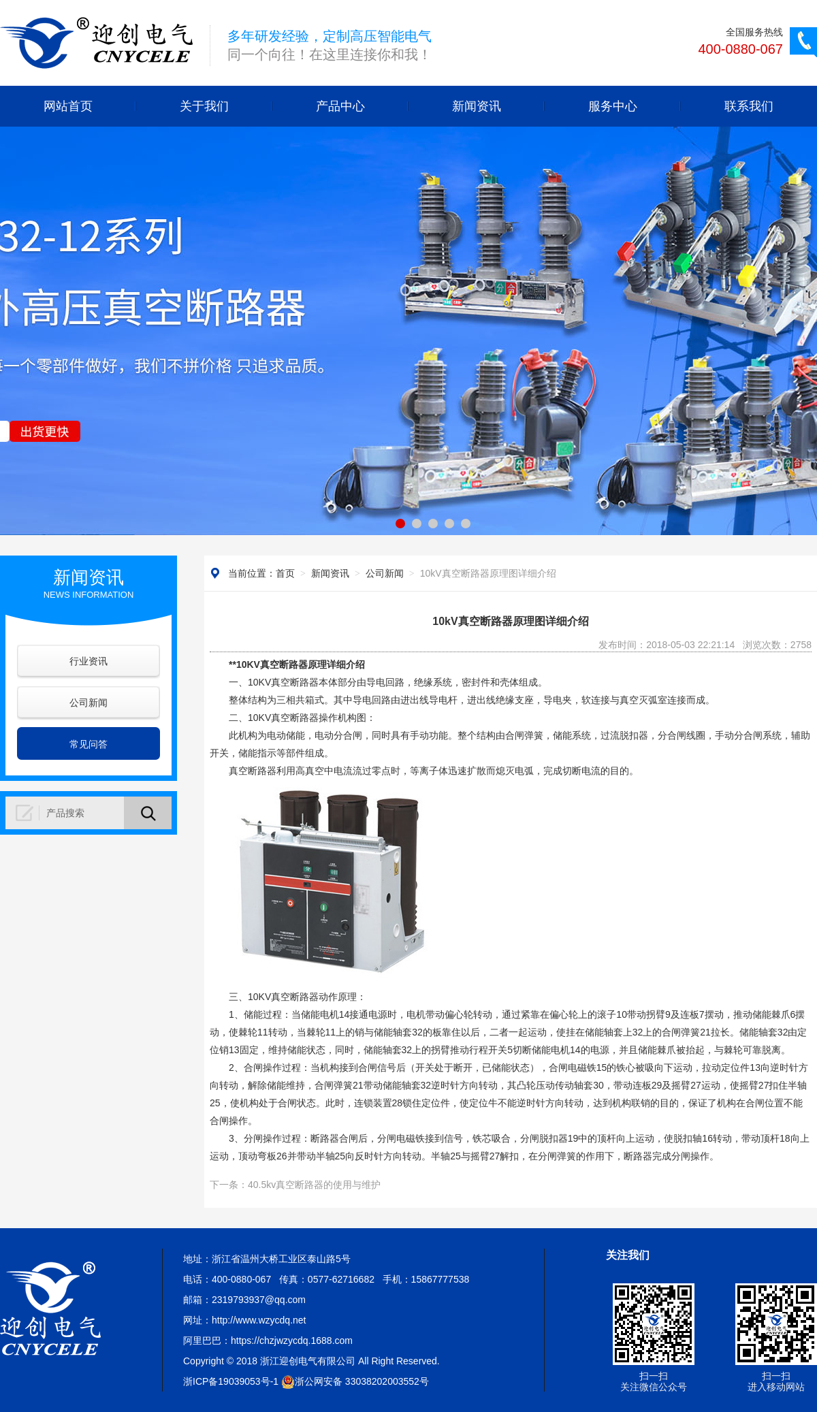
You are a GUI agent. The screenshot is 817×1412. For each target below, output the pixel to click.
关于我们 (204, 106)
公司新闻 (88, 702)
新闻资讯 (476, 106)
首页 (285, 573)
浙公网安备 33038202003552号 (355, 1381)
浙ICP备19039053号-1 (230, 1381)
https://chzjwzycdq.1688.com (292, 1340)
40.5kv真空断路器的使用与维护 (314, 1184)
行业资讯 (88, 661)
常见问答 (88, 744)
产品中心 (340, 106)
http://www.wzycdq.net (259, 1320)
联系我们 (748, 106)
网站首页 (68, 106)
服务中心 (612, 106)
